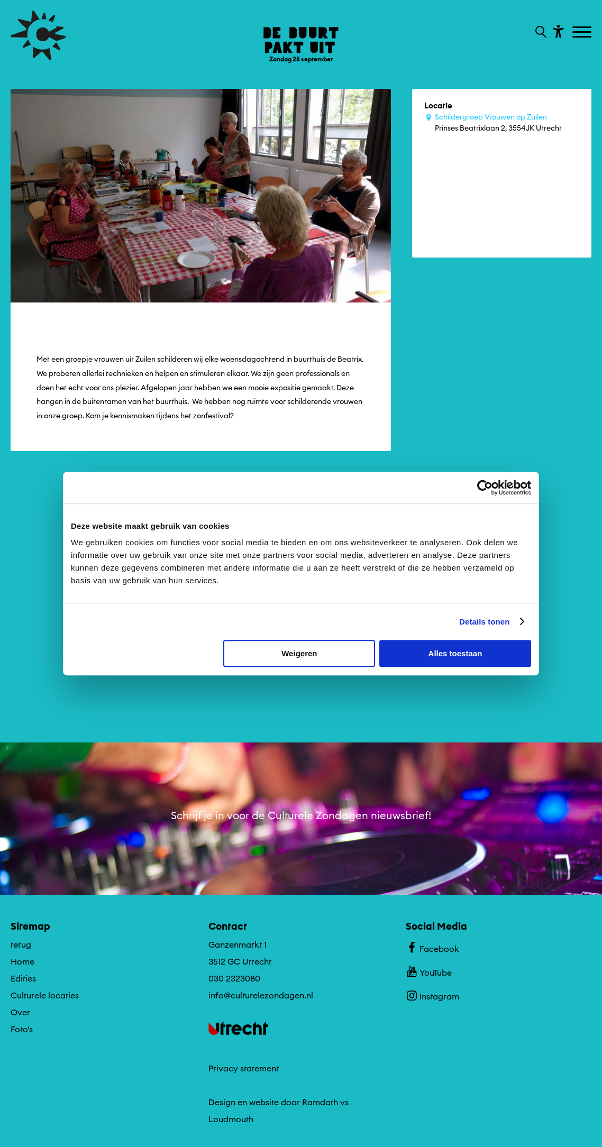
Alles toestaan (455, 653)
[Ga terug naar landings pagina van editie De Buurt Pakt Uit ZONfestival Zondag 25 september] (300, 37)
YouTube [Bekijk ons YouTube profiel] (429, 969)
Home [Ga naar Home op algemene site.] (22, 960)
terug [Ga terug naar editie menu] (21, 943)
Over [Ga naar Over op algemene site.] (20, 1010)
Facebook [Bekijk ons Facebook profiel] (432, 946)
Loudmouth (230, 1117)
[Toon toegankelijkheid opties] (557, 31)
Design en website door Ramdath (273, 1100)
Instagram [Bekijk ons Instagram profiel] (432, 993)
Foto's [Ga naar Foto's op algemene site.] (22, 1027)
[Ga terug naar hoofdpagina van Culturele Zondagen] (38, 35)
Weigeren (299, 653)
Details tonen (484, 621)
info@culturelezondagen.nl (260, 993)
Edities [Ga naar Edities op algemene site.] (23, 976)
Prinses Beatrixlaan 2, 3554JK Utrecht (507, 122)
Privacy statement (243, 1066)
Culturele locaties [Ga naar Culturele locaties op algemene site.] (45, 993)
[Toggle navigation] (583, 33)
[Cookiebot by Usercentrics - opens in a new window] (485, 487)
